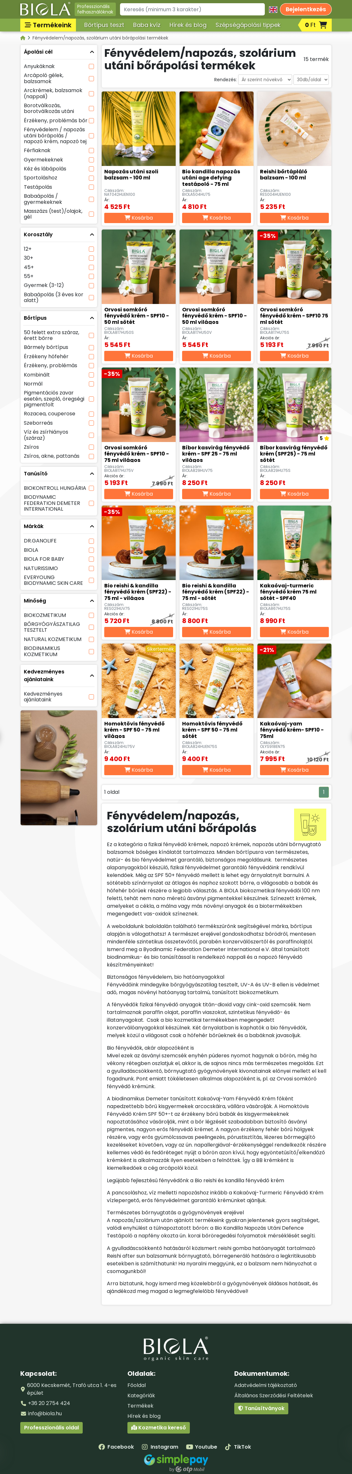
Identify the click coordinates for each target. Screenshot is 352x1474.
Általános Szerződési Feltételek (273, 1395)
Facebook (116, 1447)
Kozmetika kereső (158, 1427)
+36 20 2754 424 (49, 1403)
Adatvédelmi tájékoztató (265, 1385)
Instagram (160, 1447)
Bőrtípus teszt (104, 25)
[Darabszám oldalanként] (311, 79)
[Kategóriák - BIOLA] (23, 38)
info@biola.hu (45, 1413)
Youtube (201, 1447)
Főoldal (136, 1385)
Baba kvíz (147, 25)
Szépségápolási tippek (248, 25)
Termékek (140, 1405)
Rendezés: (225, 79)
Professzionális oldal (51, 1427)
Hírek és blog (188, 25)
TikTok (238, 1447)
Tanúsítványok (261, 1408)
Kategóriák (141, 1395)
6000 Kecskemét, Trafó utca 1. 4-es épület (71, 1389)
